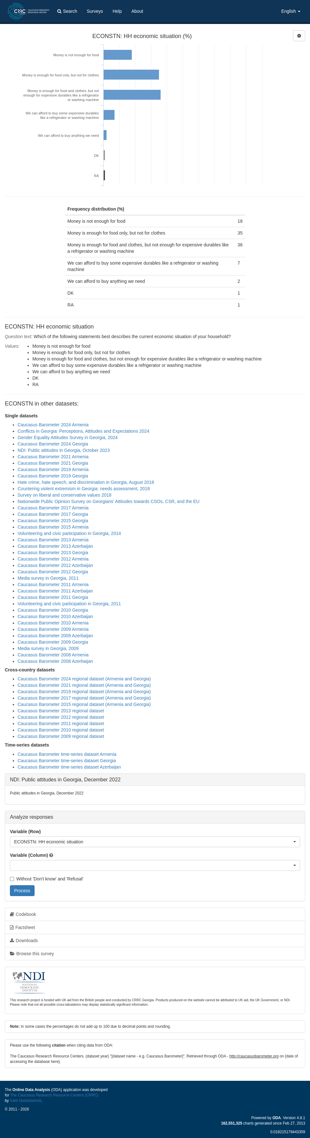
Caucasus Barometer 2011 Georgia (53, 597)
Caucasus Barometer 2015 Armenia (53, 527)
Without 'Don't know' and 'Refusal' (46, 878)
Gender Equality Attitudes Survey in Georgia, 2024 (68, 437)
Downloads (24, 940)
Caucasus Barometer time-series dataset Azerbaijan (69, 767)
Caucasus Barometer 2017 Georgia (53, 514)
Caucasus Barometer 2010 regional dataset (61, 729)
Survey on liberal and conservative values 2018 (64, 495)
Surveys (95, 11)
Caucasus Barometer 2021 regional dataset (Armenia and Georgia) (84, 685)
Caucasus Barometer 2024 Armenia (53, 424)
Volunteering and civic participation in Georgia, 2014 (69, 533)
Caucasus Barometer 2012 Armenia (53, 558)
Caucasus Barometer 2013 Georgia (53, 552)
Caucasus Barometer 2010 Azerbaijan (55, 616)
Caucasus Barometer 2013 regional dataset (61, 710)
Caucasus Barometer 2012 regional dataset (61, 717)
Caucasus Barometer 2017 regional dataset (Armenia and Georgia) (84, 698)
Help (117, 11)
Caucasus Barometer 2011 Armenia (53, 584)
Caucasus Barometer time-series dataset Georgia (67, 760)
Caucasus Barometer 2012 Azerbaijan (55, 565)
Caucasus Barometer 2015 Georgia (53, 520)
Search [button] (67, 11)
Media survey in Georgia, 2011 (48, 578)
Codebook (23, 914)
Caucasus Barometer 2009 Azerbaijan (55, 635)
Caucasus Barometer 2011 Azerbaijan (55, 590)
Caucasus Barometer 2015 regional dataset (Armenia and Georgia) (84, 704)
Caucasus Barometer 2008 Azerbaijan (55, 661)
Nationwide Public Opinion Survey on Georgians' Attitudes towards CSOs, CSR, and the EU (108, 501)
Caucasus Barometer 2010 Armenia (53, 622)
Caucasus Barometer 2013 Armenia (53, 539)
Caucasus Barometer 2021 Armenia (53, 456)
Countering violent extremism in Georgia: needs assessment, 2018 (84, 488)
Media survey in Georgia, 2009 (48, 648)
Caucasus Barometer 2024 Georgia (53, 443)
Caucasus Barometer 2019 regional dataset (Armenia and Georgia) (84, 691)
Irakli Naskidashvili (25, 1100)
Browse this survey (32, 953)
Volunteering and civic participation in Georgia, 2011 (69, 603)
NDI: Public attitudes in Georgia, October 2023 (64, 450)
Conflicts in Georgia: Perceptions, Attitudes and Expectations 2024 (83, 431)
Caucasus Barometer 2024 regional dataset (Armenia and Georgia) (84, 678)
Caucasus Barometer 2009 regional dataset (61, 736)
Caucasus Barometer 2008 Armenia (53, 654)
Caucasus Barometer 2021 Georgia (53, 463)
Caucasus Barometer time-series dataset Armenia (67, 754)
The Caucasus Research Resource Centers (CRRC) (54, 1095)
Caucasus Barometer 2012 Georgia (53, 571)
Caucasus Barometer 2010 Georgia (53, 610)
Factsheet (22, 927)
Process (22, 890)
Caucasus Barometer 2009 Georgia (53, 642)
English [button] (290, 11)
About (137, 11)
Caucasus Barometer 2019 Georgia (53, 475)
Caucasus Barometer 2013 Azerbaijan (55, 546)
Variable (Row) (25, 831)
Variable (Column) (29, 855)
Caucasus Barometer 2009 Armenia (53, 629)
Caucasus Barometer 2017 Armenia (53, 507)
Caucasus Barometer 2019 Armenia (53, 469)
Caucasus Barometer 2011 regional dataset (61, 723)
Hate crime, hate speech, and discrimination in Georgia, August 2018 (86, 482)
